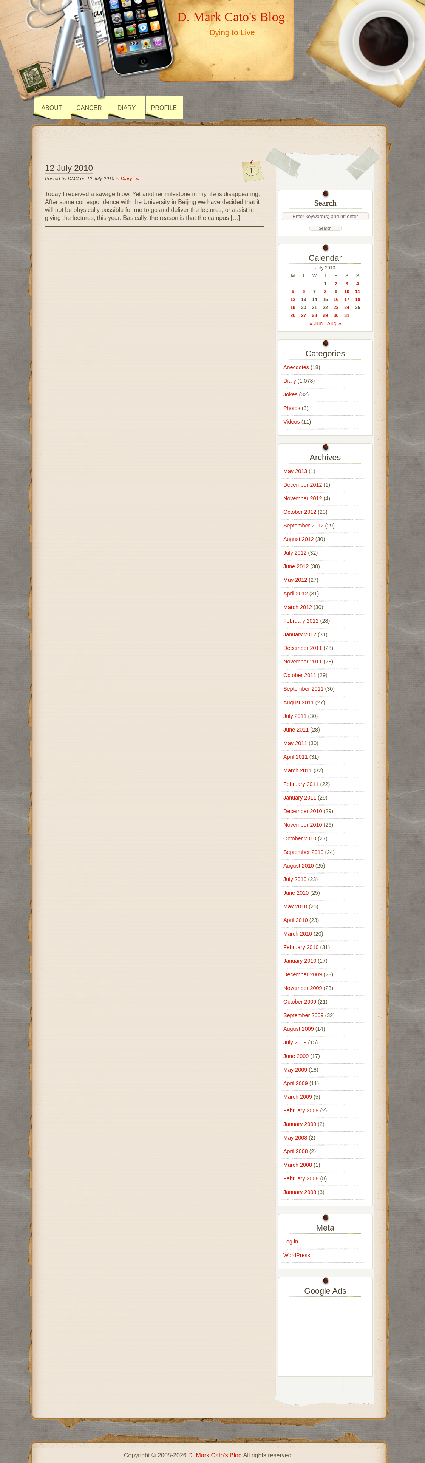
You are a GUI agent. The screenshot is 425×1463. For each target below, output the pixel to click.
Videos (291, 422)
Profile (164, 108)
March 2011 (297, 770)
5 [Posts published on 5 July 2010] (293, 291)
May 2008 (295, 1138)
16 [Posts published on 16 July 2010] (336, 299)
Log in (290, 1242)
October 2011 (299, 675)
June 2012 (296, 566)
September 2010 (303, 852)
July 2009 (295, 1042)
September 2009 (303, 1015)
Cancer (89, 108)
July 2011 (295, 716)
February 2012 (301, 621)
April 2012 (295, 594)
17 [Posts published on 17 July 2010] (346, 299)
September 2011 (303, 689)
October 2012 (299, 512)
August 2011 (298, 702)
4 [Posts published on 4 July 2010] (357, 283)
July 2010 (295, 879)
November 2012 (302, 498)
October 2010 (299, 838)
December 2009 (302, 974)
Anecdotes (296, 367)
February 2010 (301, 947)
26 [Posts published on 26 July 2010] (292, 315)
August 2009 (298, 1029)
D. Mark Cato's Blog (231, 16)
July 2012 (295, 553)
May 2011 (295, 743)
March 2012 (297, 607)
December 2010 (302, 811)
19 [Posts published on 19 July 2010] (292, 307)
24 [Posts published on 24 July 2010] (346, 307)
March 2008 (297, 1165)
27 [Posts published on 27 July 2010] (303, 315)
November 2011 (302, 662)
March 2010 (297, 934)
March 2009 (297, 1097)
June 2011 (296, 730)
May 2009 (295, 1070)
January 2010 (299, 961)
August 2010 (298, 866)
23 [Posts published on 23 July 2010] (336, 307)
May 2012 (295, 580)
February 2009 (301, 1110)
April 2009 (295, 1083)
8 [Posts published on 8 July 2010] (325, 291)
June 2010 (296, 893)
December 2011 (302, 648)
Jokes (290, 394)
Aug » (334, 323)
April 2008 (295, 1151)
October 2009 (299, 1002)
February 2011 (301, 784)
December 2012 (302, 485)
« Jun (316, 323)
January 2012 (299, 634)
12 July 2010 (69, 168)
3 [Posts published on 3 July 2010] (347, 283)
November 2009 (302, 988)
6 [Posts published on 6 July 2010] (303, 291)
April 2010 (295, 920)
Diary (126, 108)
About (51, 108)
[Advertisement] (325, 1335)
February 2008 (301, 1178)
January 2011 (299, 798)
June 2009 (296, 1056)
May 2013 (295, 471)
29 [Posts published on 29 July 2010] (325, 315)
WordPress (296, 1255)
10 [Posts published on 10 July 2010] (346, 291)
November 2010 (302, 825)
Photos (291, 408)
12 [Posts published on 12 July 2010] (292, 299)
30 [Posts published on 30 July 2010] (336, 315)
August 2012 (298, 539)
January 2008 (299, 1192)
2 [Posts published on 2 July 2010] (336, 283)
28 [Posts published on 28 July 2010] (314, 315)
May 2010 (295, 906)
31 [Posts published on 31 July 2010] (346, 315)
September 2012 (303, 526)
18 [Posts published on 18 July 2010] (357, 299)
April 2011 (295, 757)
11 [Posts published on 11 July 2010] (357, 291)
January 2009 (299, 1124)
